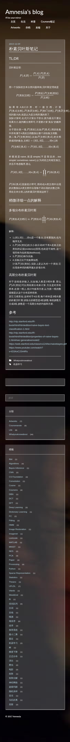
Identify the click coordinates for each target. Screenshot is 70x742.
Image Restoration (17, 529)
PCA (11, 555)
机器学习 (17, 364)
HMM (11, 525)
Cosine (12, 485)
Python (12, 568)
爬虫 (11, 665)
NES (11, 551)
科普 (33, 21)
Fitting (12, 520)
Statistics (13, 577)
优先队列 (13, 604)
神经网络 (13, 682)
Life (10, 430)
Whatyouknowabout (22, 360)
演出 (11, 660)
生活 (23, 21)
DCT (11, 498)
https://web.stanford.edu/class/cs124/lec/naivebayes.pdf (38, 344)
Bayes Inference (16, 468)
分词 (11, 608)
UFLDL (12, 586)
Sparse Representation (20, 573)
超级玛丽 (13, 687)
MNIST (12, 547)
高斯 (11, 704)
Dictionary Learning (18, 512)
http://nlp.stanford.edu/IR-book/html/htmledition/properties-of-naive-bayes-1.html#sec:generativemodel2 (34, 336)
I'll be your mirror (13, 17)
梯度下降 (13, 652)
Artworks (15, 27)
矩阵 (11, 674)
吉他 (11, 612)
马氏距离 (13, 700)
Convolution (14, 481)
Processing (14, 564)
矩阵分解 (13, 678)
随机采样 (13, 691)
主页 (13, 21)
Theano (12, 582)
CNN (11, 472)
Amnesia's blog (24, 11)
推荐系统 (13, 630)
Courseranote (15, 425)
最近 (11, 639)
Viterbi (12, 590)
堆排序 (12, 621)
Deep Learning (16, 507)
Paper (12, 560)
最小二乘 (13, 634)
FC (10, 516)
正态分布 (13, 656)
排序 (11, 625)
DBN (11, 494)
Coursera (13, 490)
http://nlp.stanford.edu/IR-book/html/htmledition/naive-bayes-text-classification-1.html (29, 325)
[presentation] (35, 75)
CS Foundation (16, 477)
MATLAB (13, 542)
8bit (10, 459)
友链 (38, 27)
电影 (11, 669)
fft (10, 599)
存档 (28, 27)
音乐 (11, 695)
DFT (11, 503)
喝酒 (11, 617)
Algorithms (14, 463)
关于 (48, 27)
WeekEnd (13, 595)
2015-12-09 (14, 44)
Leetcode (13, 538)
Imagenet (13, 533)
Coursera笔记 (48, 21)
